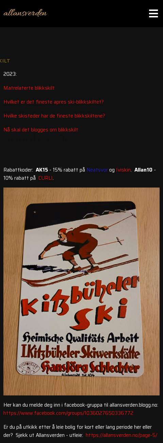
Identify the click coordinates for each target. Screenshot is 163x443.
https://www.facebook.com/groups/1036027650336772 (68, 413)
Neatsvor (97, 170)
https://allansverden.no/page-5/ (121, 435)
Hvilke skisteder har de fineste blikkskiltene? (54, 116)
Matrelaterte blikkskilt (29, 88)
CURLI (45, 178)
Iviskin (123, 170)
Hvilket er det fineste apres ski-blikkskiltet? (53, 102)
